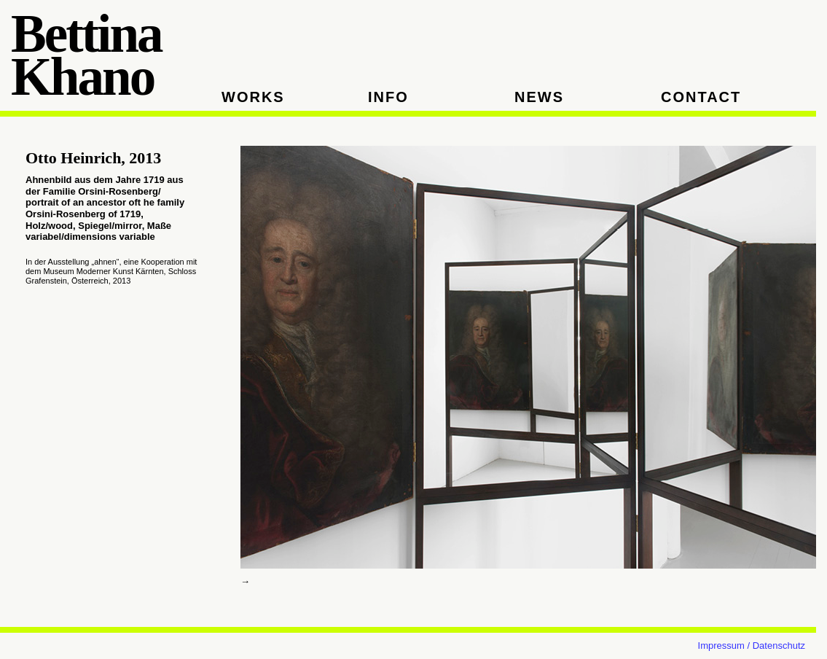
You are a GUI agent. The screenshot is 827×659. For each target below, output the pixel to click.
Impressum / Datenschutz (751, 645)
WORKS (253, 97)
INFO (388, 97)
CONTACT (701, 97)
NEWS (539, 97)
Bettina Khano (86, 55)
